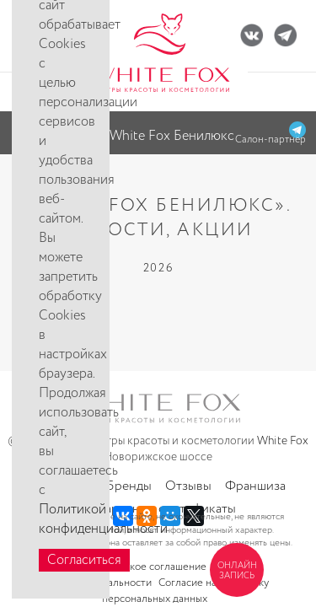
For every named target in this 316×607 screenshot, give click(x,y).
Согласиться (84, 560)
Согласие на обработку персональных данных (185, 591)
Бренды (129, 486)
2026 (158, 268)
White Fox (282, 440)
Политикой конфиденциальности (103, 519)
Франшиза (255, 486)
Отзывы (188, 486)
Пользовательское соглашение (131, 567)
